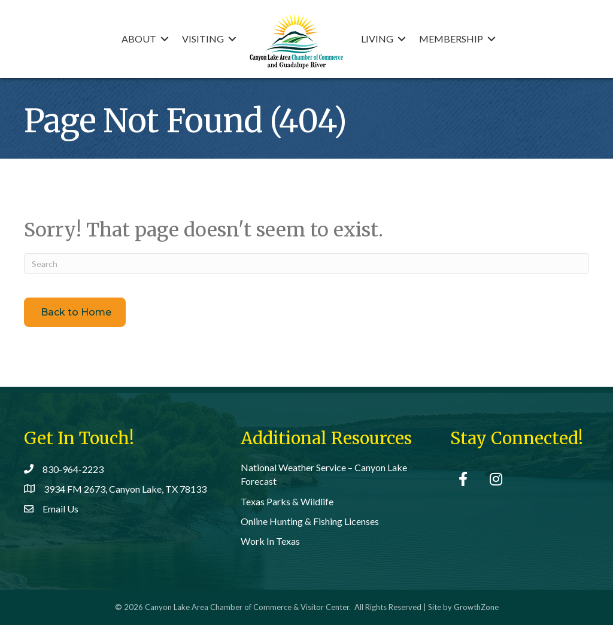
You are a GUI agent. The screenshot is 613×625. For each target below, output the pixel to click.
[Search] (306, 263)
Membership (451, 38)
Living (377, 38)
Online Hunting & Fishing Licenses (310, 521)
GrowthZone (476, 607)
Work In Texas (270, 541)
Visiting (203, 38)
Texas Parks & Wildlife (287, 501)
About (139, 38)
